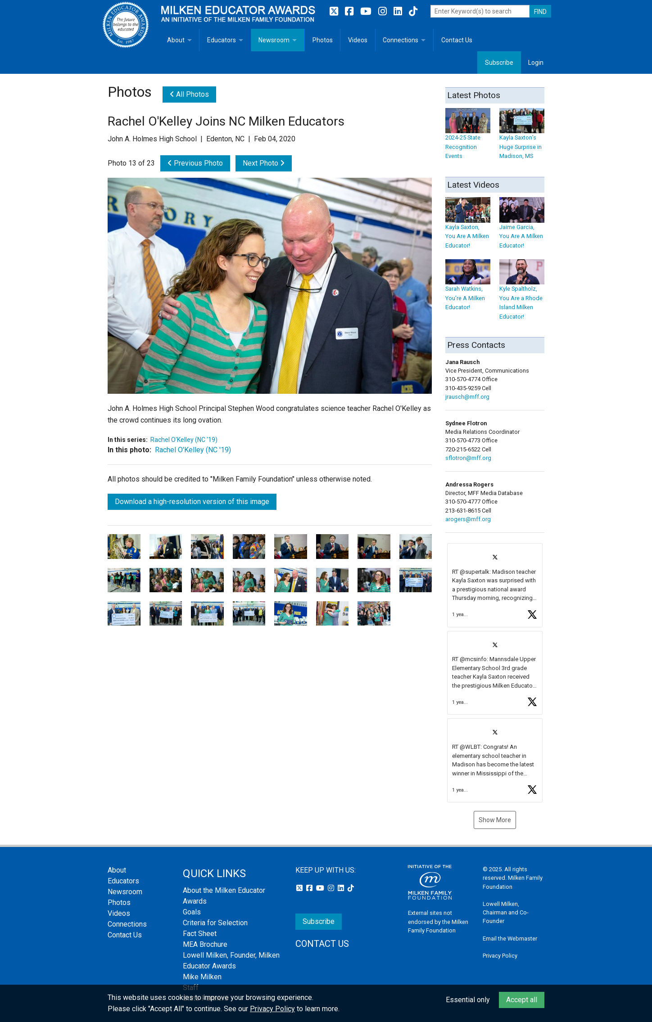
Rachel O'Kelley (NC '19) (183, 439)
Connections (400, 40)
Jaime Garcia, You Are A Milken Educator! (521, 227)
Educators (221, 40)
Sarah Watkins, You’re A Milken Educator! (467, 289)
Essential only (468, 999)
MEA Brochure (205, 944)
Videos (357, 40)
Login (535, 62)
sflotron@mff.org (468, 458)
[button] (495, 585)
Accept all (521, 999)
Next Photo (264, 163)
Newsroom (274, 40)
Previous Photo (195, 163)
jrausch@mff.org (467, 396)
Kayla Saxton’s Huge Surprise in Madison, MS (521, 138)
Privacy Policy (500, 955)
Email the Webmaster (510, 938)
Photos (322, 40)
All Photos (189, 94)
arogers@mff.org (468, 519)
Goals (192, 912)
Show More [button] (495, 820)
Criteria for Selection (215, 922)
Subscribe (499, 62)
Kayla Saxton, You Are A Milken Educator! (467, 227)
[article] (495, 585)
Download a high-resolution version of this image (192, 501)
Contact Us (456, 40)
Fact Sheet (200, 933)
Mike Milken (202, 976)
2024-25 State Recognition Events (467, 138)
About (176, 40)
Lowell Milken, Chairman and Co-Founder (506, 912)
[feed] (494, 672)
